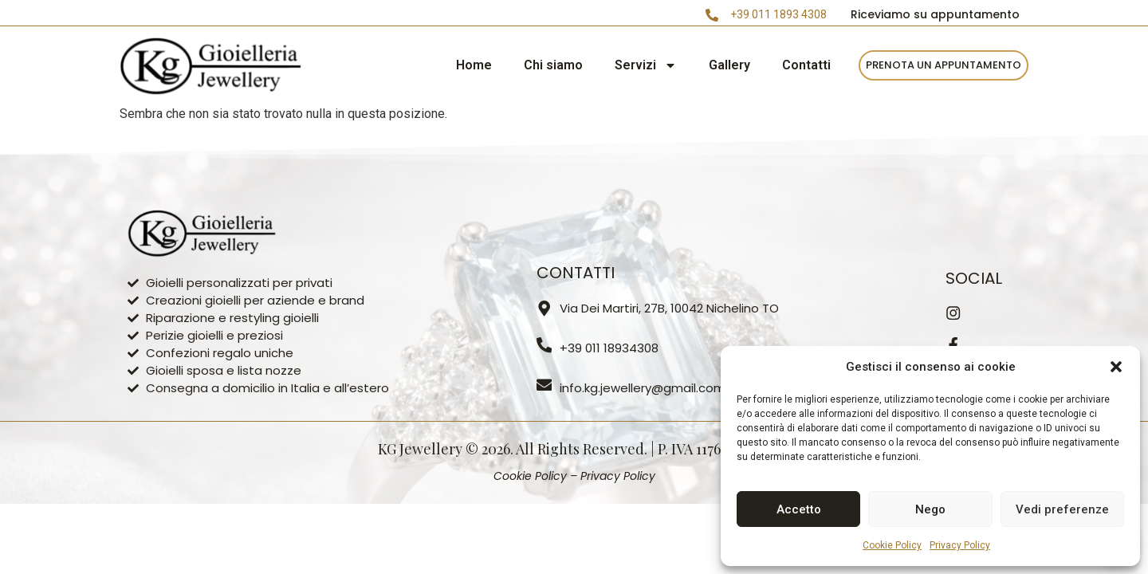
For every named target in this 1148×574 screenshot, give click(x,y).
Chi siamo (553, 65)
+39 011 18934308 (609, 348)
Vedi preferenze (1062, 509)
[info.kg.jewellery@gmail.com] (544, 385)
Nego (930, 509)
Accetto (798, 509)
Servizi (646, 65)
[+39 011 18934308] (544, 345)
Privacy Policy (960, 545)
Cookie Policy (892, 545)
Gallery (729, 65)
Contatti (806, 65)
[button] (1116, 367)
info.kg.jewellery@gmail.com (643, 387)
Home (474, 65)
